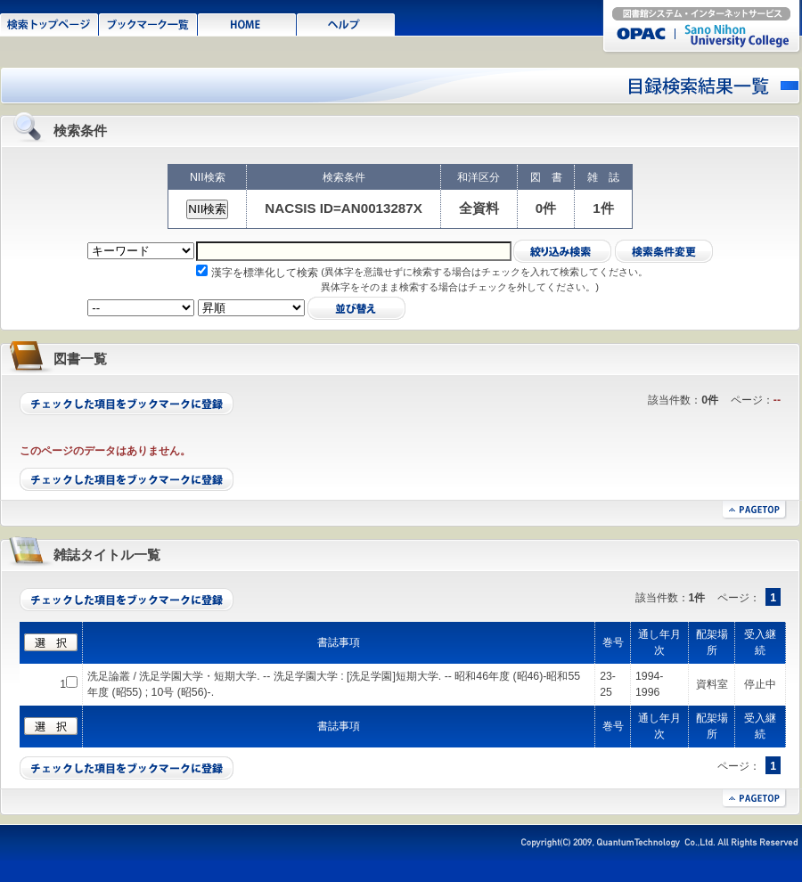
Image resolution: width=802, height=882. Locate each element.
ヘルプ (346, 23)
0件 (546, 208)
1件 (603, 208)
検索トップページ (49, 23)
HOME (247, 23)
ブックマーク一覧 (148, 23)
